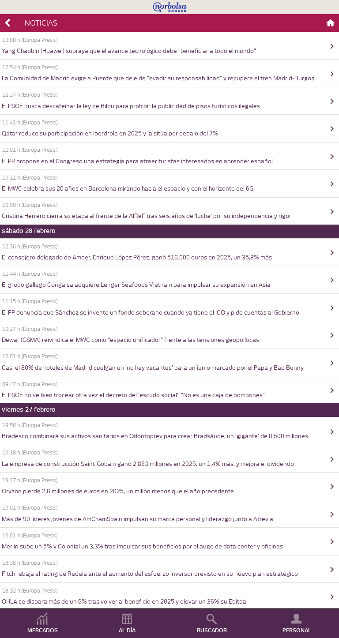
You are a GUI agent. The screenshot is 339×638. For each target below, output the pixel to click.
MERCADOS (42, 630)
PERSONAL (296, 630)
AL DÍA (127, 630)
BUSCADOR (212, 630)
